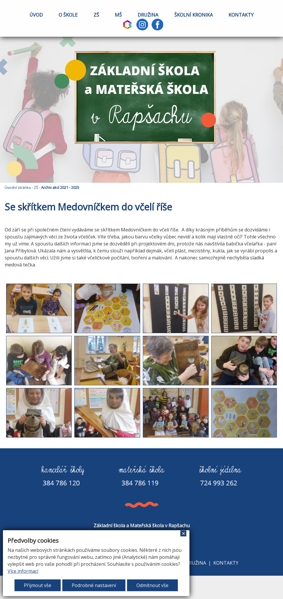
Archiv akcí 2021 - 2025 (60, 187)
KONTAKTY (241, 15)
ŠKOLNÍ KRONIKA (193, 15)
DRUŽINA (148, 15)
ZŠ (96, 15)
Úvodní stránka (18, 187)
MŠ (118, 15)
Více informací (23, 571)
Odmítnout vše (152, 585)
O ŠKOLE (68, 15)
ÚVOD (36, 15)
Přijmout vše (37, 585)
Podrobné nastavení (94, 585)
